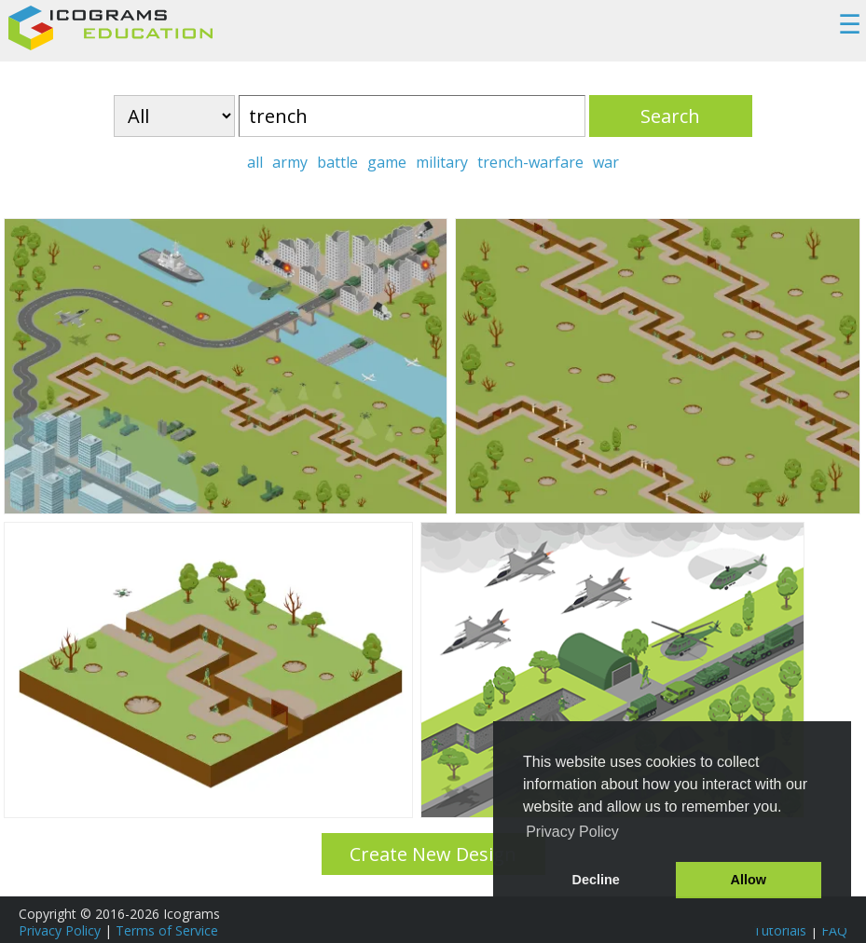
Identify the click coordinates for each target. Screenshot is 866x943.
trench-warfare (530, 162)
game (386, 162)
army (290, 162)
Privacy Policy (60, 930)
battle (337, 162)
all (255, 162)
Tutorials (779, 930)
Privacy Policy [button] (572, 832)
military (442, 162)
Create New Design (433, 854)
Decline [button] (596, 879)
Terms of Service (167, 930)
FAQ (834, 930)
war (606, 162)
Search (670, 116)
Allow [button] (748, 879)
